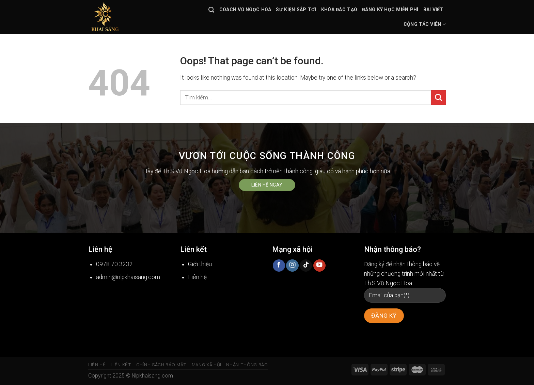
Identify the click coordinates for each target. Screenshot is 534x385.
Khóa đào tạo (339, 9)
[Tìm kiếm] (211, 10)
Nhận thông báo (247, 364)
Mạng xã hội (206, 364)
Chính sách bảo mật (161, 364)
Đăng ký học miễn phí (390, 9)
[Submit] (438, 97)
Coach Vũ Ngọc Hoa (245, 9)
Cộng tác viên (425, 24)
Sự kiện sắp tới (296, 9)
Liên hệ (97, 364)
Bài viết (433, 9)
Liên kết (121, 364)
